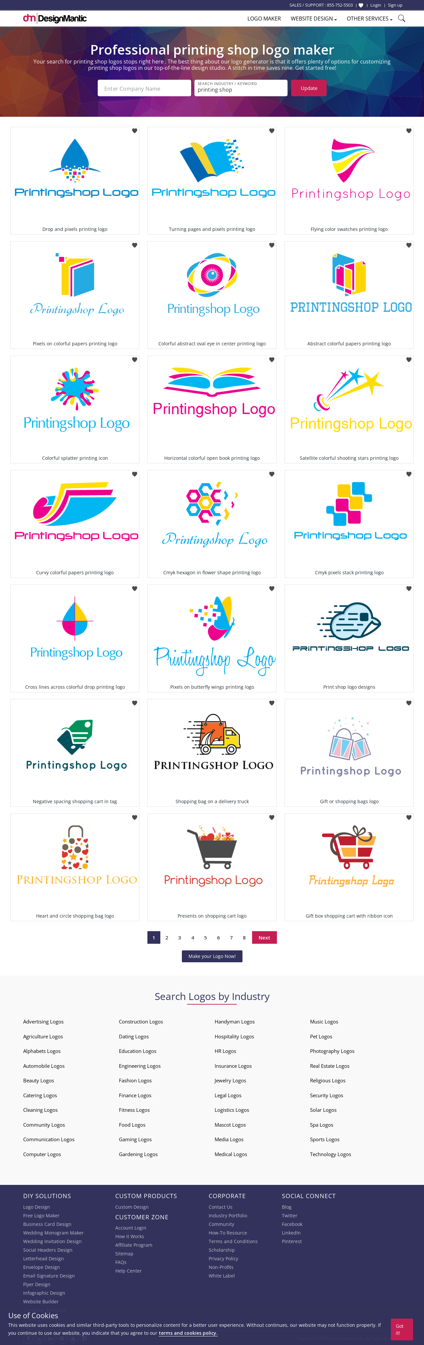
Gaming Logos (135, 1138)
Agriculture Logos (43, 1035)
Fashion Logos (135, 1079)
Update (309, 88)
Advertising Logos (43, 1021)
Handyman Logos (235, 1021)
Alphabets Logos (42, 1050)
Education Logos (137, 1050)
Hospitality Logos (234, 1035)
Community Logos (44, 1124)
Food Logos (132, 1124)
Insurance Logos (233, 1065)
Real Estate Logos (329, 1065)
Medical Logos (231, 1153)
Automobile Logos (44, 1065)
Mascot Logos (230, 1124)
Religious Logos (327, 1079)
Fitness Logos (134, 1109)
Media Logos (229, 1138)
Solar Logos (323, 1109)
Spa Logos (321, 1124)
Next (264, 936)
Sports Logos (325, 1138)
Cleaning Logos (40, 1109)
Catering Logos (40, 1094)
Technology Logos (330, 1153)
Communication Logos (49, 1138)
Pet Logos (321, 1035)
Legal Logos (228, 1094)
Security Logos (326, 1094)
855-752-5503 (340, 5)
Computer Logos (42, 1153)
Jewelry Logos (230, 1079)
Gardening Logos (138, 1153)
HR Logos (225, 1050)
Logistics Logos (232, 1109)
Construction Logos (141, 1021)
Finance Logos (135, 1094)
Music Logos (324, 1021)
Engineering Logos (140, 1065)
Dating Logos (134, 1035)
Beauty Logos (38, 1079)
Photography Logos (332, 1050)
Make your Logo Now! (212, 955)
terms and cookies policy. (188, 1333)
